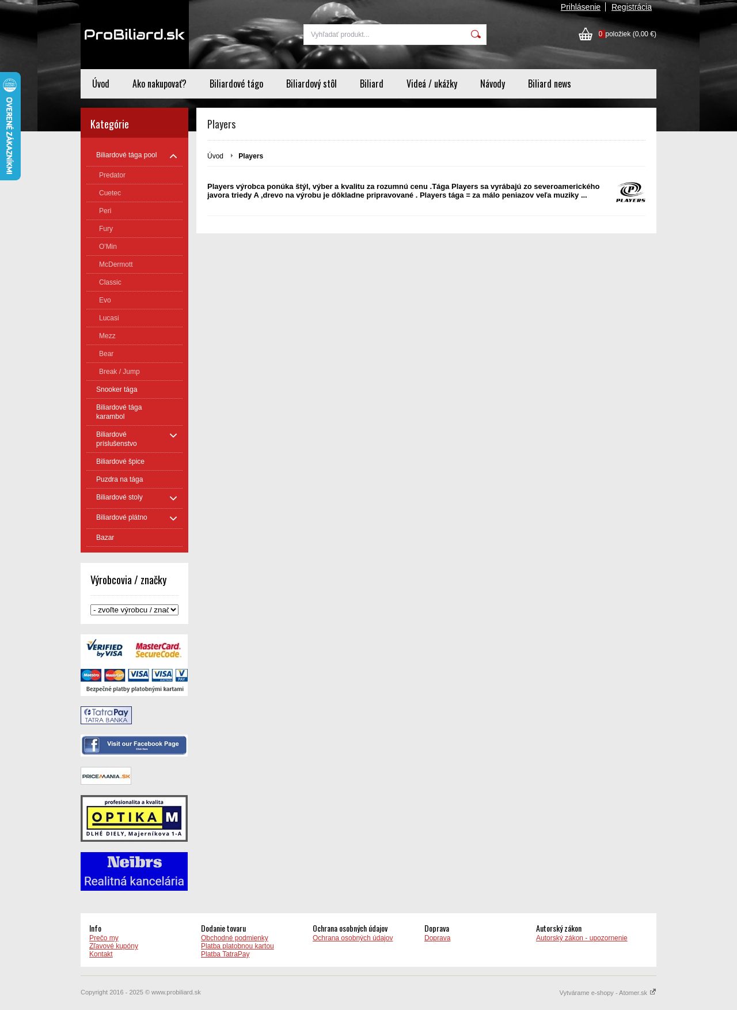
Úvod (100, 83)
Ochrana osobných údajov (353, 938)
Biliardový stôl (311, 83)
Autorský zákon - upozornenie (582, 938)
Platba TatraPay (225, 954)
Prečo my (104, 938)
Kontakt (101, 954)
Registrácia (631, 7)
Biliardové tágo (236, 83)
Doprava (437, 938)
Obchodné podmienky (234, 938)
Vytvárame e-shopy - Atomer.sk (608, 992)
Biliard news (549, 83)
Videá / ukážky (432, 83)
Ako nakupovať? (159, 83)
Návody (492, 83)
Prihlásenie (581, 7)
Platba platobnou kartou (237, 946)
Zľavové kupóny (113, 946)
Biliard (371, 83)
